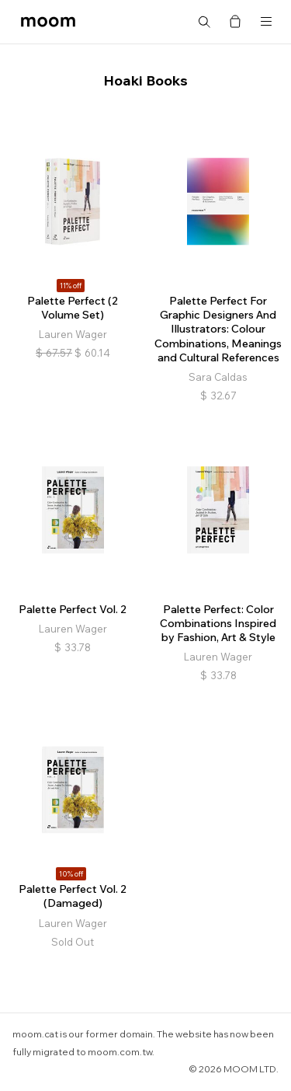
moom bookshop (48, 21)
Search (204, 21)
